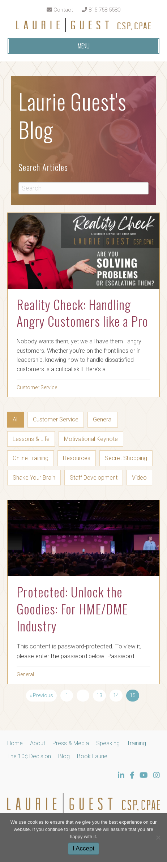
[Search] (83, 188)
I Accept (83, 848)
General (102, 419)
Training (136, 743)
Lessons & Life (31, 439)
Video (139, 477)
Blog (64, 756)
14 (116, 695)
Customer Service (37, 387)
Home (15, 743)
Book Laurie (92, 756)
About (37, 743)
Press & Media (70, 743)
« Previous (41, 695)
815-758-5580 (101, 10)
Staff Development (93, 477)
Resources (76, 458)
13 (99, 695)
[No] (158, 837)
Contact (60, 10)
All (15, 419)
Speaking (108, 743)
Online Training (30, 458)
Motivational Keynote (91, 439)
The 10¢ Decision (29, 756)
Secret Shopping (126, 458)
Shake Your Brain (34, 477)
